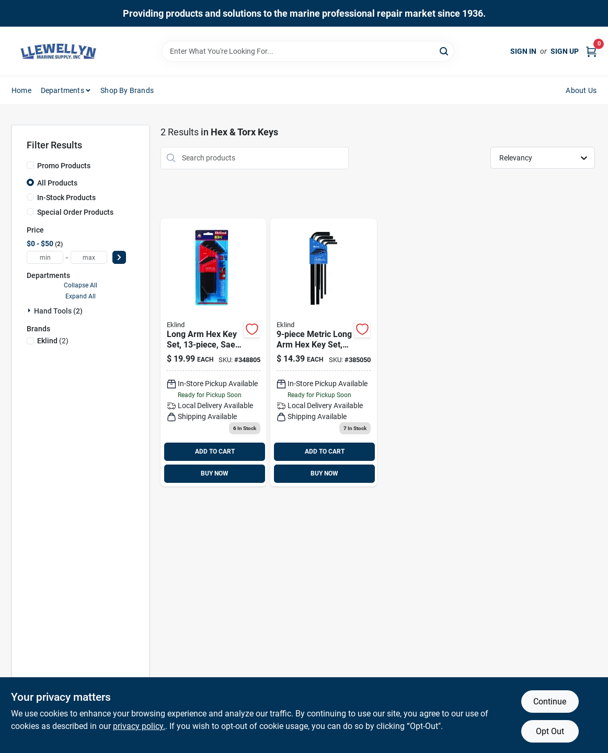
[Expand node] (30, 310)
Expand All (80, 296)
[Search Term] (308, 51)
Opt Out (550, 731)
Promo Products (63, 165)
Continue (549, 701)
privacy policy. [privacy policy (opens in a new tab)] (139, 726)
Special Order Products (75, 212)
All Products (57, 183)
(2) (52, 341)
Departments (62, 90)
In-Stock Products (66, 197)
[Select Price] (119, 257)
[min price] (45, 257)
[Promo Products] (30, 165)
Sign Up (564, 51)
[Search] (444, 50)
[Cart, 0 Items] (591, 51)
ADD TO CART (215, 451)
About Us (581, 90)
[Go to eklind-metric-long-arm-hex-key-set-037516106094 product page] (323, 352)
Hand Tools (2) (58, 311)
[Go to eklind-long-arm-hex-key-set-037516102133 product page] (213, 352)
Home (21, 90)
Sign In (523, 51)
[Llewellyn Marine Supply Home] (59, 51)
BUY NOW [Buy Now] (214, 473)
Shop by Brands (127, 90)
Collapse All (80, 285)
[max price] (89, 257)
